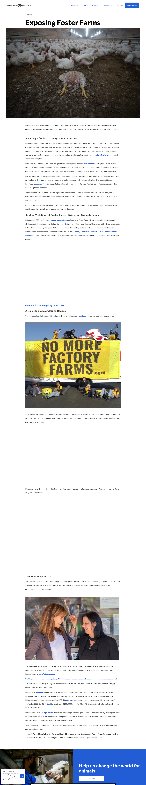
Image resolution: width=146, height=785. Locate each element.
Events (95, 5)
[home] (20, 5)
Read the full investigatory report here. (45, 305)
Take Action (132, 5)
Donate (120, 5)
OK (22, 776)
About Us (74, 5)
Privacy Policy (7, 780)
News (85, 5)
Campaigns (107, 5)
